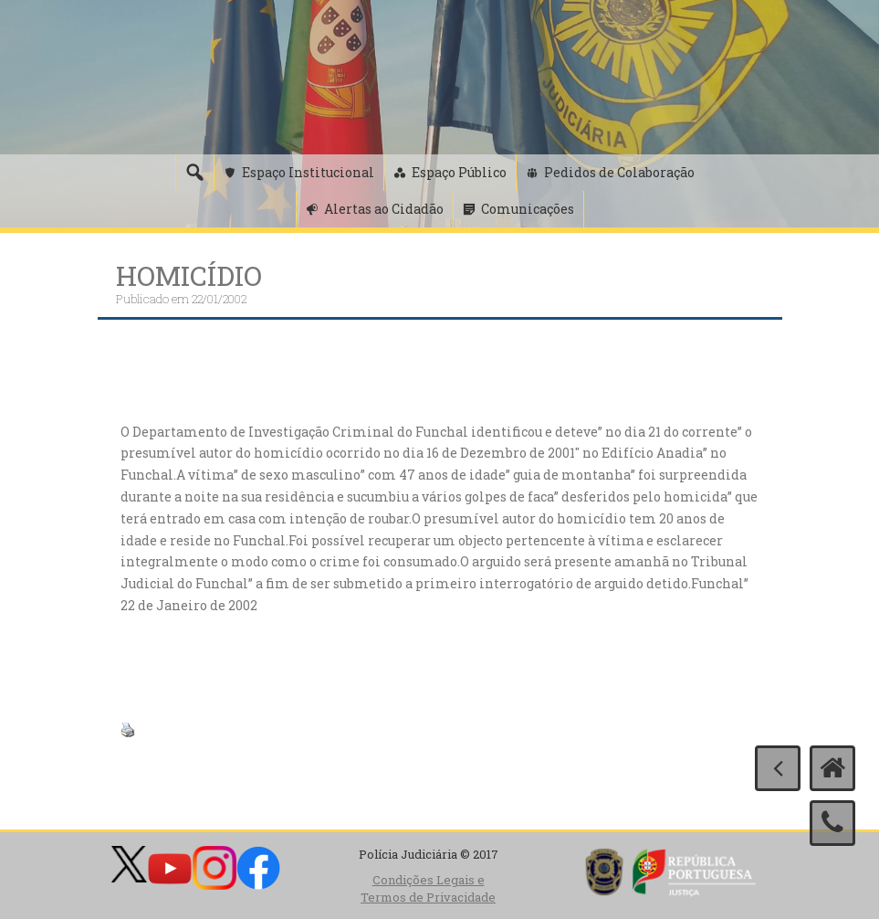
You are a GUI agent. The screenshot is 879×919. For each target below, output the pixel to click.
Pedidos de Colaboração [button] (619, 172)
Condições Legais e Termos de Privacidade (428, 888)
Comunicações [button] (527, 208)
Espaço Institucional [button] (308, 172)
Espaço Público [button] (459, 172)
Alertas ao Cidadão (384, 208)
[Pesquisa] (194, 172)
